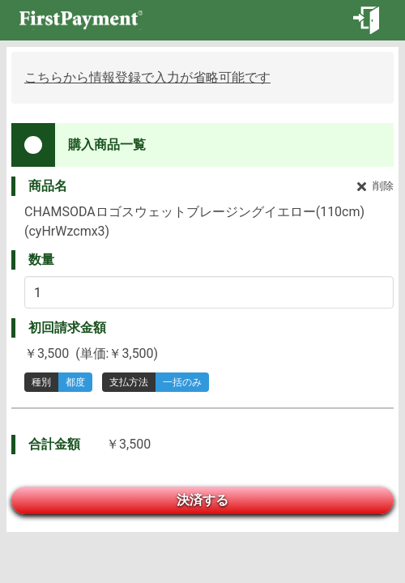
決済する (202, 500)
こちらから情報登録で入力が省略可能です (147, 77)
